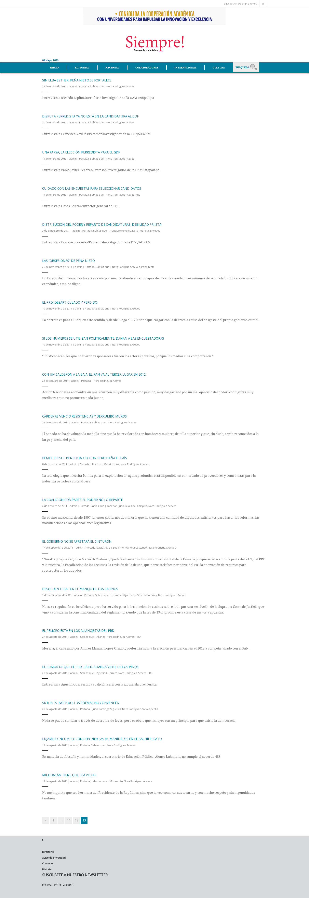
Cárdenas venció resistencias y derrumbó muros (84, 415)
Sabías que (97, 85)
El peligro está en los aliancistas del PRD (78, 630)
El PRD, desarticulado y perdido (69, 301)
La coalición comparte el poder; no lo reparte (82, 499)
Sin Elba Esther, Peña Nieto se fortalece (77, 79)
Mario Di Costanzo (136, 547)
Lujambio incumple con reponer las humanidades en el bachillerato (102, 738)
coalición (112, 505)
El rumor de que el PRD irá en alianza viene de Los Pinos (90, 666)
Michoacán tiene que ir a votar (69, 774)
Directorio (48, 851)
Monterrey (150, 594)
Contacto (47, 862)
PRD (138, 193)
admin (73, 85)
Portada (84, 85)
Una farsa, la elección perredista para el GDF (81, 151)
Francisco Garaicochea (105, 463)
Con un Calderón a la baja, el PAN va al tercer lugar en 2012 (94, 373)
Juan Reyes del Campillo (133, 505)
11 (69, 819)
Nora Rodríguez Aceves (120, 85)
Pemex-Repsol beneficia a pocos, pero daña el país (84, 457)
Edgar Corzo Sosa (132, 594)
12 (76, 819)
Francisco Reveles (120, 230)
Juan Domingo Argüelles (107, 708)
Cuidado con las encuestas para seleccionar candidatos (91, 187)
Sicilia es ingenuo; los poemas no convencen (80, 702)
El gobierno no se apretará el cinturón (77, 541)
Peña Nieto (147, 266)
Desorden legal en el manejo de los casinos (80, 588)
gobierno (118, 547)
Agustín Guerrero (107, 672)
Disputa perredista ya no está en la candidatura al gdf (90, 115)
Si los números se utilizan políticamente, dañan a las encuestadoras (103, 337)
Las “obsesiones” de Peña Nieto (68, 260)
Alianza (101, 636)
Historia (46, 868)
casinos (116, 594)
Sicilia (154, 708)
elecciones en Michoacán (108, 780)
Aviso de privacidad (54, 856)
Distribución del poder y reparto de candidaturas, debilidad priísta (101, 224)
